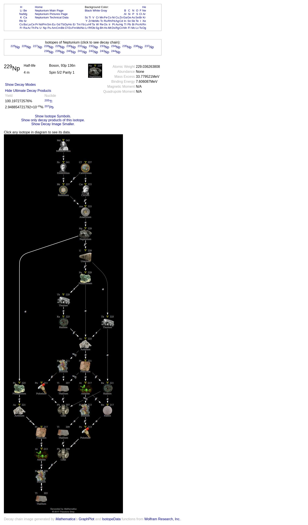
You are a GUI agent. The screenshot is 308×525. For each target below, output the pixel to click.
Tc (101, 21)
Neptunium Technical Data (51, 17)
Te (137, 21)
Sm (49, 24)
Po (137, 24)
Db (93, 27)
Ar (144, 14)
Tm (78, 24)
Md (79, 27)
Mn (102, 17)
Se (137, 17)
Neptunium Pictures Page (51, 14)
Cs (21, 24)
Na (21, 14)
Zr (90, 21)
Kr (144, 17)
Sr (25, 21)
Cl (140, 14)
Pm (45, 24)
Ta (93, 24)
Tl (125, 24)
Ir (109, 24)
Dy (66, 24)
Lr (86, 27)
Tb (62, 24)
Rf (89, 27)
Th (33, 27)
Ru (106, 21)
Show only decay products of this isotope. (53, 120)
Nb (93, 21)
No (83, 27)
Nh (125, 27)
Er (74, 24)
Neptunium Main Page (49, 10)
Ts (140, 27)
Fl (129, 27)
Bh (101, 27)
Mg (25, 14)
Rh (109, 21)
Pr (36, 24)
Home (39, 7)
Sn (129, 21)
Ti (90, 17)
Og (144, 27)
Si (129, 14)
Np (45, 27)
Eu (53, 24)
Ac (29, 27)
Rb (21, 21)
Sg (97, 27)
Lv (137, 27)
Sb (133, 21)
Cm (58, 27)
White (96, 10)
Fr (21, 27)
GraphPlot (86, 519)
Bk (62, 27)
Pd (113, 21)
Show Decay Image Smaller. (53, 124)
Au (117, 24)
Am (54, 27)
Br (140, 17)
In (125, 21)
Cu (117, 17)
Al (125, 14)
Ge (129, 17)
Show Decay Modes (20, 84)
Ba (25, 24)
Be (25, 10)
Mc (133, 27)
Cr (97, 17)
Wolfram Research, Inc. (162, 519)
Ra (25, 27)
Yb (82, 24)
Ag (117, 21)
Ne (144, 10)
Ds (113, 27)
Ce (33, 24)
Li (21, 10)
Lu (86, 24)
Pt (113, 24)
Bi (133, 24)
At (140, 24)
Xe (144, 21)
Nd (40, 24)
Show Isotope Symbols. (53, 116)
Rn (144, 24)
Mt (109, 27)
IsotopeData (111, 519)
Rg (117, 27)
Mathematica (65, 519)
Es (70, 27)
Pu (49, 27)
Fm (74, 27)
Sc (86, 17)
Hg (121, 24)
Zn (121, 17)
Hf (89, 24)
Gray (104, 10)
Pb (129, 24)
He (144, 7)
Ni (113, 17)
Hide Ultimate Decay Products (28, 90)
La (29, 24)
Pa (36, 27)
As (133, 17)
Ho (70, 24)
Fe (105, 17)
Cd (121, 21)
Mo (97, 21)
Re (101, 24)
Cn (121, 27)
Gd (58, 24)
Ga (125, 17)
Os (106, 24)
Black (88, 10)
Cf (66, 27)
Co (109, 17)
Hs (105, 27)
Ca (25, 17)
